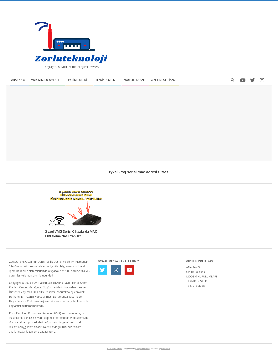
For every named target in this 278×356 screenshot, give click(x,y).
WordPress (165, 348)
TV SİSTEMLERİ (195, 285)
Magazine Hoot (142, 348)
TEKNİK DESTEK (196, 281)
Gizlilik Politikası (195, 272)
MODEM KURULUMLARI (201, 276)
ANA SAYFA (193, 267)
